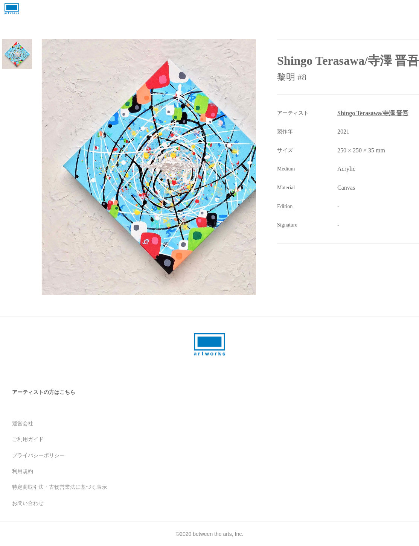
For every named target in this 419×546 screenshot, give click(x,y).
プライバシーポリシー (38, 455)
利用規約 (22, 471)
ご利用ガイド (28, 439)
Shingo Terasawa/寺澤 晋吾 (372, 113)
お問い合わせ (28, 503)
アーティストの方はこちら (43, 392)
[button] (169, 167)
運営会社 (22, 423)
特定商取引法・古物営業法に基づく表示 (59, 487)
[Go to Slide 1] (17, 54)
